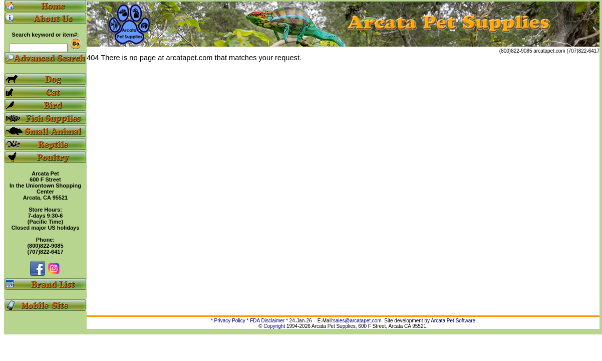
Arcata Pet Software (453, 320)
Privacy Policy (229, 320)
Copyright (274, 326)
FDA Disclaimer (267, 320)
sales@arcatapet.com (357, 320)
